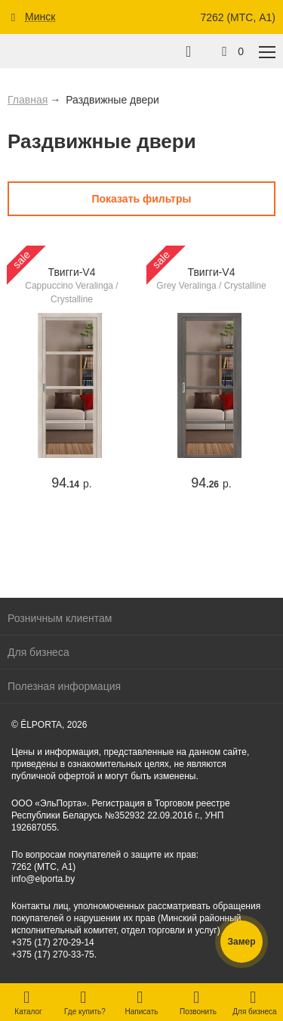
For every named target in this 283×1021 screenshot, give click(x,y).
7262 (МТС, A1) (237, 17)
